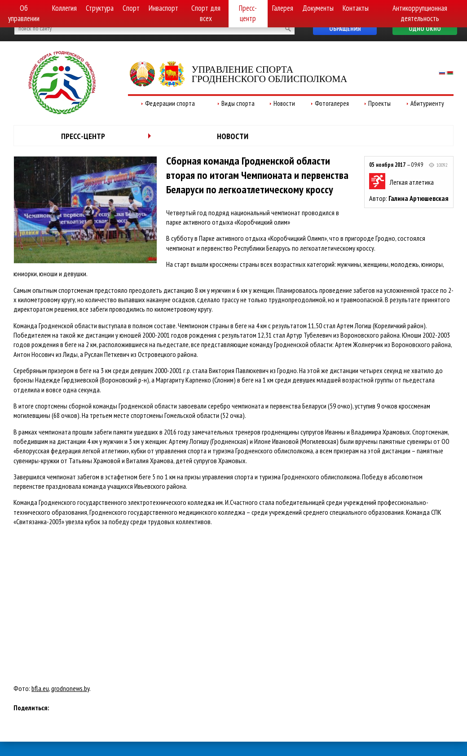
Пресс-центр (248, 13)
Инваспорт (163, 8)
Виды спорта (238, 103)
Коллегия (64, 8)
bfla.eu (40, 688)
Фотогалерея (332, 103)
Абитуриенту (427, 103)
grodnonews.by (70, 688)
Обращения (345, 29)
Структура (100, 8)
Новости (284, 103)
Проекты (379, 103)
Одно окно (425, 29)
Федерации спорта (170, 103)
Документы (318, 8)
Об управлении (24, 13)
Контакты (356, 8)
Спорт (131, 8)
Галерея (282, 8)
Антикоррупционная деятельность (419, 13)
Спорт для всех (205, 13)
